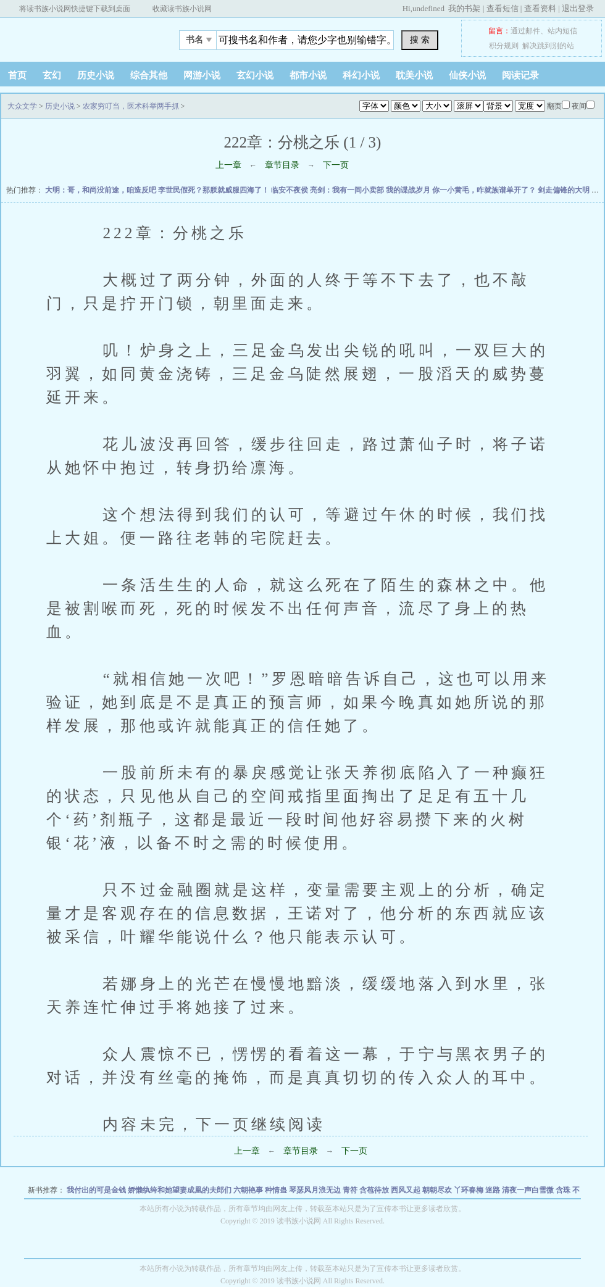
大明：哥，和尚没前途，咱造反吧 (101, 190)
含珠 (564, 1190)
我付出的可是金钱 (97, 1190)
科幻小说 (361, 75)
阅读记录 (520, 75)
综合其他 (148, 75)
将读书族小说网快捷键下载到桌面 (74, 8)
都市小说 (308, 75)
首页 (17, 75)
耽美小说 (414, 75)
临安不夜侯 (290, 190)
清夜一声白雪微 (529, 1190)
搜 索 (420, 39)
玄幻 (52, 75)
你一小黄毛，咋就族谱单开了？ (485, 190)
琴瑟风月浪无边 (316, 1190)
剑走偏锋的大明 (564, 190)
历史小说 (95, 75)
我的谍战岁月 (409, 190)
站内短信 (562, 31)
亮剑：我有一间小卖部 (348, 190)
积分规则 (504, 45)
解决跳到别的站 (548, 45)
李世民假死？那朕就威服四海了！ (214, 190)
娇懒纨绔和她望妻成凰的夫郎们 (180, 1190)
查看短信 (502, 8)
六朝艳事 (249, 1190)
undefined (428, 8)
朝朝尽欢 (438, 1190)
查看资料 (540, 8)
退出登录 (578, 8)
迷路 (493, 1190)
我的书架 (464, 8)
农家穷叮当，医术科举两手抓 (131, 106)
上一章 (228, 165)
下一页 (336, 165)
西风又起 (406, 1190)
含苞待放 (375, 1190)
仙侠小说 (467, 75)
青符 (351, 1190)
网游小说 (201, 75)
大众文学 (77, 36)
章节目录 (282, 165)
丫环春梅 (469, 1190)
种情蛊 (277, 1190)
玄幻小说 (254, 75)
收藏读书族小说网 (182, 8)
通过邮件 (525, 31)
